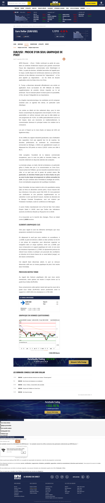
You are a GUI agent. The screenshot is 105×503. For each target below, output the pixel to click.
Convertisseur (33, 44)
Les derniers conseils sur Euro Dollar (29, 372)
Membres (82, 8)
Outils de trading (74, 8)
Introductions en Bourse (19, 496)
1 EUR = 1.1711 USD (60, 36)
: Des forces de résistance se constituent (30, 381)
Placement (50, 8)
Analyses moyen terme (34, 47)
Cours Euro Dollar (25, 26)
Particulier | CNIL (61, 468)
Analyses (34, 8)
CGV (49, 491)
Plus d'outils (3, 435)
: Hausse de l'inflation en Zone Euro (29, 388)
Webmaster (47, 488)
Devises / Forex (17, 488)
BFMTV (66, 486)
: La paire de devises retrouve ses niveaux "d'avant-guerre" (35, 377)
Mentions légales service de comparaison (54, 497)
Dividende (16, 494)
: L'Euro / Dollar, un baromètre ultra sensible (31, 384)
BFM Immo (79, 489)
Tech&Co (67, 493)
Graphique (20, 44)
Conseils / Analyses (18, 491)
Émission (17, 8)
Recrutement (48, 489)
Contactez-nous (48, 486)
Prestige (88, 8)
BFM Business (68, 488)
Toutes (14, 47)
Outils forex (3, 420)
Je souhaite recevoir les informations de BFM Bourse (15, 444)
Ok (17, 441)
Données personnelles (50, 496)
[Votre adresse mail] (7, 441)
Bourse (22, 8)
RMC (66, 489)
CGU (46, 491)
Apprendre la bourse (59, 8)
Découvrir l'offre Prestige (52, 412)
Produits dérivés (42, 8)
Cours (14, 44)
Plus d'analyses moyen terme (85, 395)
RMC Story (79, 488)
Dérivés (47, 44)
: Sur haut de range (25, 392)
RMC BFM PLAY (80, 491)
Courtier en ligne (33, 489)
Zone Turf (79, 493)
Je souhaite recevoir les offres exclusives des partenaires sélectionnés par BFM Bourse (54, 444)
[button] (29, 3)
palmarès (50, 12)
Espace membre (33, 486)
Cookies (47, 493)
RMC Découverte (81, 486)
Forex (67, 8)
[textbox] (18, 3)
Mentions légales (49, 494)
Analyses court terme (22, 47)
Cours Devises (18, 26)
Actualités (28, 8)
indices (35, 12)
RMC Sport (67, 491)
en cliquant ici (39, 471)
